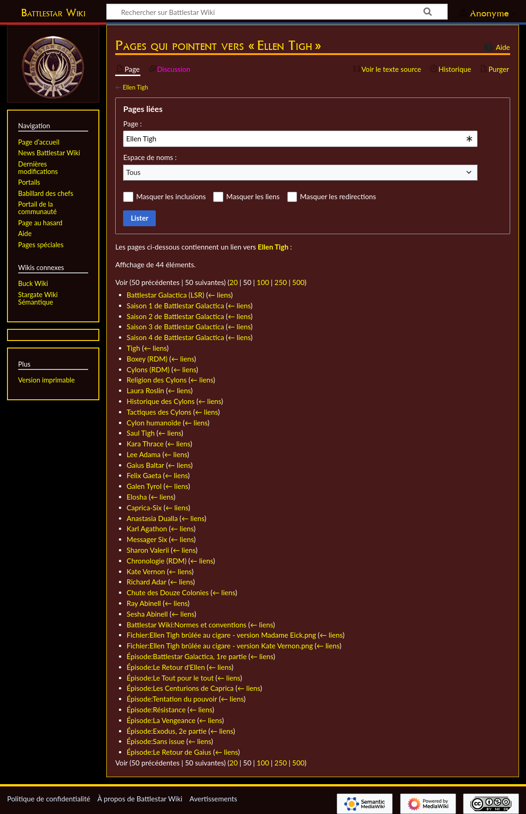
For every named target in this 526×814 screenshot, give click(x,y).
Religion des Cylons (157, 380)
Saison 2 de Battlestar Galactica (175, 316)
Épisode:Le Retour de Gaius (169, 752)
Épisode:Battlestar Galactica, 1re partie (187, 656)
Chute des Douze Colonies (168, 592)
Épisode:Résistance (156, 709)
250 (281, 282)
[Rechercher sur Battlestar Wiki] (277, 11)
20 (233, 282)
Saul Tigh (141, 433)
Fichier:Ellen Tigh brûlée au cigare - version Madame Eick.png (221, 635)
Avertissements (213, 798)
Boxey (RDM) (147, 359)
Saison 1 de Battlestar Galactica (175, 305)
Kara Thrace (145, 443)
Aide (496, 47)
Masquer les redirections (338, 196)
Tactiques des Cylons (159, 412)
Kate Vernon (146, 571)
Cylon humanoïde (154, 422)
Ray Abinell (144, 603)
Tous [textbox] (133, 172)
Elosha (137, 497)
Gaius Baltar (146, 465)
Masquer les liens (252, 196)
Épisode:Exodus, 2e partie (167, 731)
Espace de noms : (150, 157)
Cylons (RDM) (148, 369)
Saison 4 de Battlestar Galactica (175, 337)
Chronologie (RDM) (157, 561)
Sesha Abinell (147, 614)
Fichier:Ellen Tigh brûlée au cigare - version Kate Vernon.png (220, 645)
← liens (219, 295)
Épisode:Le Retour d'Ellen (166, 667)
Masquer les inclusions (171, 196)
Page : (132, 123)
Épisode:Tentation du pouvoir (172, 699)
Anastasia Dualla (152, 518)
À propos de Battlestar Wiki (139, 798)
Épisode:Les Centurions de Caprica (180, 688)
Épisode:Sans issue (156, 741)
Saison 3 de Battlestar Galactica (175, 326)
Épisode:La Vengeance (161, 720)
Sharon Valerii (148, 550)
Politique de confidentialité (48, 798)
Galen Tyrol (144, 486)
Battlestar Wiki (53, 12)
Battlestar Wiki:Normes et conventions (187, 624)
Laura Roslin (146, 390)
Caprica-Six (144, 507)
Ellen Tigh (135, 87)
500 (298, 282)
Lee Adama (144, 454)
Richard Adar (146, 581)
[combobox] (300, 138)
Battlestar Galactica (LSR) (165, 295)
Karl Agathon (147, 528)
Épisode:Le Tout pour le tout (170, 678)
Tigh (133, 348)
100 (263, 282)
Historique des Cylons (161, 401)
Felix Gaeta (144, 475)
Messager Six (147, 539)
